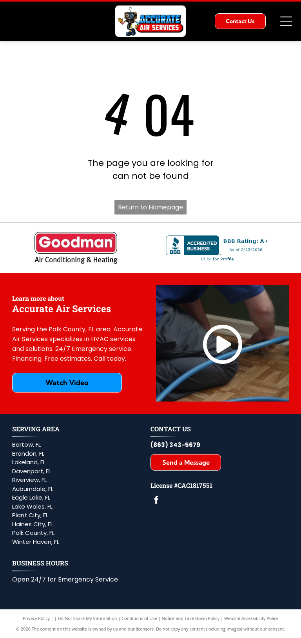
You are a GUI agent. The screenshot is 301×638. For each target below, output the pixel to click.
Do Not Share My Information (87, 618)
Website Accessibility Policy (251, 618)
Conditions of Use (139, 618)
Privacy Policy (36, 618)
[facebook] (156, 501)
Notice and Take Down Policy (191, 618)
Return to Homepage (150, 207)
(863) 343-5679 (175, 445)
